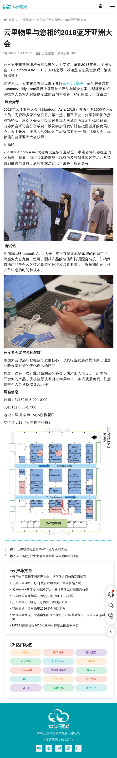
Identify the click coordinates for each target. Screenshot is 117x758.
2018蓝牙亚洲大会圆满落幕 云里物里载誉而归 (49, 556)
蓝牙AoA (58, 687)
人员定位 (58, 678)
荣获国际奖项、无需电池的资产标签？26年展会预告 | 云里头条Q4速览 (59, 617)
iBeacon (91, 670)
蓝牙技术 (91, 687)
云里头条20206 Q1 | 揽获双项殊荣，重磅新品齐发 (46, 583)
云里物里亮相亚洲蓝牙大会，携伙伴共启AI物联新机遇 (49, 576)
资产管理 (91, 678)
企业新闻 (25, 20)
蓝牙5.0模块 (73, 83)
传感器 (91, 661)
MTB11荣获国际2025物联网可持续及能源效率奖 (45, 625)
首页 (9, 20)
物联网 (26, 652)
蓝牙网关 (58, 652)
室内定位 (91, 652)
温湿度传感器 (58, 670)
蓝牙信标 (25, 661)
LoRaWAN (26, 670)
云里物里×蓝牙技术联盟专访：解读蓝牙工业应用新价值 (50, 589)
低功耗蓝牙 (58, 661)
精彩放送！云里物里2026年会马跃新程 (39, 608)
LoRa (26, 687)
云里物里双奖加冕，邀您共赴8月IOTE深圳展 (43, 596)
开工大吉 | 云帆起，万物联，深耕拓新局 (39, 602)
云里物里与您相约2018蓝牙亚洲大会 (61, 20)
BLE (25, 678)
